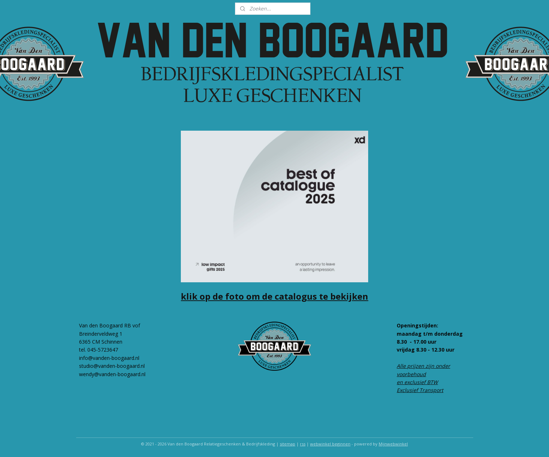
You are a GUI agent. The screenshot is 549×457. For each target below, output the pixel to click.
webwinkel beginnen (330, 444)
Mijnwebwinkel (393, 444)
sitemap (287, 444)
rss (302, 444)
